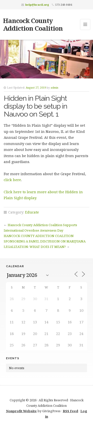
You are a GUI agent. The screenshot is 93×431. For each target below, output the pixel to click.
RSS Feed (70, 411)
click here (12, 179)
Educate (32, 212)
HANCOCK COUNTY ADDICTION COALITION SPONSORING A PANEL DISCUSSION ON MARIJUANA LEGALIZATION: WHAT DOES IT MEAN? (45, 241)
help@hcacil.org (37, 4)
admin (54, 87)
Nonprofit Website (21, 411)
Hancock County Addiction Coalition (33, 24)
